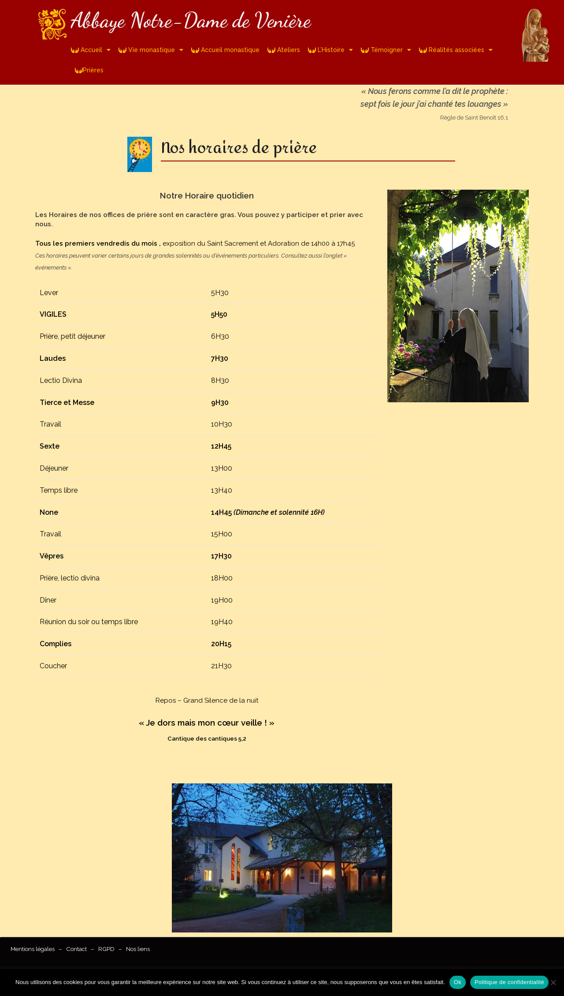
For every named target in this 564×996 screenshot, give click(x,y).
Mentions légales (33, 948)
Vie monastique (151, 49)
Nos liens (138, 948)
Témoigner (386, 49)
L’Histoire (330, 49)
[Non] (553, 982)
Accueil (91, 49)
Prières (89, 70)
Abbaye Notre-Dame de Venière (191, 20)
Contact (76, 948)
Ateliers (283, 49)
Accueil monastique (225, 49)
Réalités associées (456, 49)
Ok (457, 982)
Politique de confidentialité (509, 982)
